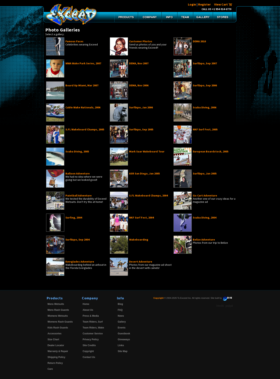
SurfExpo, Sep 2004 (77, 239)
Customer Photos (140, 41)
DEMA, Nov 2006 (138, 85)
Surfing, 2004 (73, 217)
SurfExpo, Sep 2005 (141, 129)
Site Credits (89, 345)
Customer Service (93, 333)
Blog (120, 304)
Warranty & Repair (58, 351)
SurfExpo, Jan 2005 (205, 173)
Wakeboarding (138, 239)
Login (192, 4)
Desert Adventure (140, 261)
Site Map (122, 351)
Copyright (88, 351)
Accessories (55, 333)
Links (121, 345)
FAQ (120, 310)
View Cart (223, 4)
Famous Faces (74, 41)
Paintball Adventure (78, 195)
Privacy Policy (91, 339)
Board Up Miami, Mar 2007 (81, 85)
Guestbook (124, 333)
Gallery (122, 321)
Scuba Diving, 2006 (204, 107)
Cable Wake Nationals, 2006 (82, 107)
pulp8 (229, 305)
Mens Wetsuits (56, 304)
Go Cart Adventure (205, 195)
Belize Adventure (204, 239)
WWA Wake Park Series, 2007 (83, 63)
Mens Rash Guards (58, 310)
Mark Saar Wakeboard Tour (146, 151)
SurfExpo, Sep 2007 (205, 63)
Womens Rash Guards (60, 321)
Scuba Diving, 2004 (204, 217)
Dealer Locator (56, 345)
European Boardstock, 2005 (210, 151)
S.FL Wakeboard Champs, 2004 (148, 195)
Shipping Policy (56, 357)
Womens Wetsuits (58, 315)
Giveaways (124, 339)
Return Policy (55, 363)
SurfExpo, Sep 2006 (205, 85)
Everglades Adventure (79, 261)
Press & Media (91, 315)
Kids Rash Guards (58, 327)
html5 (220, 305)
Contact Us (89, 357)
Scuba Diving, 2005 (77, 151)
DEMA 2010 (199, 41)
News (121, 315)
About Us (88, 310)
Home (86, 304)
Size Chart (53, 339)
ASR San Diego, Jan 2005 (144, 173)
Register (204, 4)
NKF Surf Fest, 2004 (141, 217)
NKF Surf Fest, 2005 (205, 129)
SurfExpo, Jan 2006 (141, 107)
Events (121, 327)
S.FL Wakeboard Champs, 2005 (84, 129)
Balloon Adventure (77, 173)
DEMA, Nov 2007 (138, 63)
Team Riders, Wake (93, 327)
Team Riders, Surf (93, 321)
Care (50, 369)
